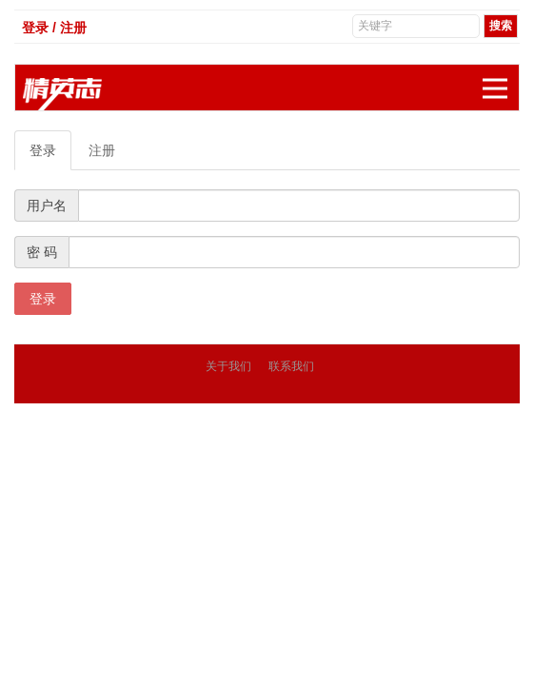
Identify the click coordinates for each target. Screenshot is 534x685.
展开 (501, 78)
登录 (43, 150)
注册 (102, 150)
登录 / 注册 (54, 27)
